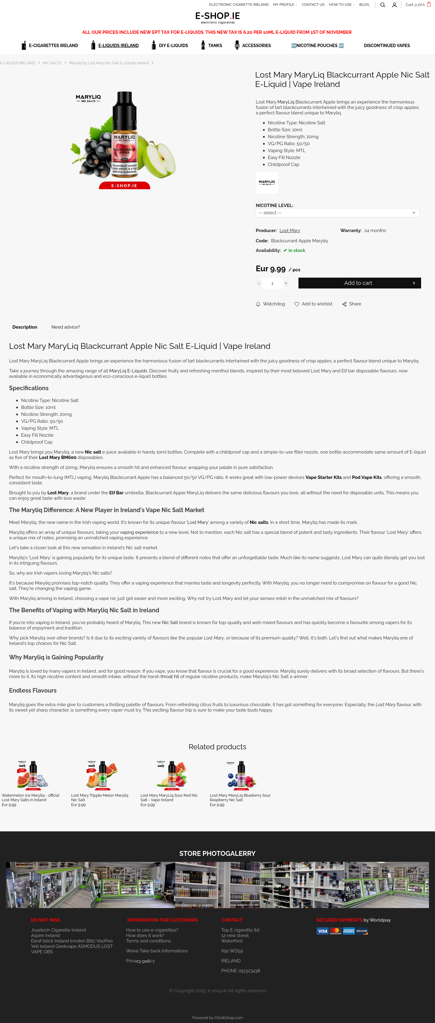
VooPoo (104, 941)
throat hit (169, 676)
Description (24, 327)
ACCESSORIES (256, 45)
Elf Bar (116, 493)
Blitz (90, 941)
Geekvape (66, 946)
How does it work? (145, 935)
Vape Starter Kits (323, 477)
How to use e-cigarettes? (152, 930)
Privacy (140, 961)
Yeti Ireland (42, 946)
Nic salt (93, 452)
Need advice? (65, 327)
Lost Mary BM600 (57, 457)
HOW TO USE (340, 4)
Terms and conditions (148, 941)
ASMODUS (89, 946)
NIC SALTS (52, 63)
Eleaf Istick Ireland (50, 941)
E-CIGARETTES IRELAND (53, 45)
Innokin (77, 941)
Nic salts (259, 522)
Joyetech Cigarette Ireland (58, 930)
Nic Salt (170, 622)
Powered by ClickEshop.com (217, 1017)
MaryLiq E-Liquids (128, 371)
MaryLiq (285, 102)
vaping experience (139, 532)
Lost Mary (58, 493)
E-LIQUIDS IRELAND (118, 45)
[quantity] (272, 283)
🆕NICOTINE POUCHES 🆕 (317, 45)
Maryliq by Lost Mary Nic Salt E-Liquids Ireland (109, 63)
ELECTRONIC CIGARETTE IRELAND (239, 4)
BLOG (364, 4)
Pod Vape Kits (367, 477)
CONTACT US (313, 4)
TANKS (215, 45)
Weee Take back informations (157, 951)
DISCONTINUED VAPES (387, 45)
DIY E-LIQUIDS (173, 45)
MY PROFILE (283, 4)
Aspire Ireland (45, 935)
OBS (48, 951)
